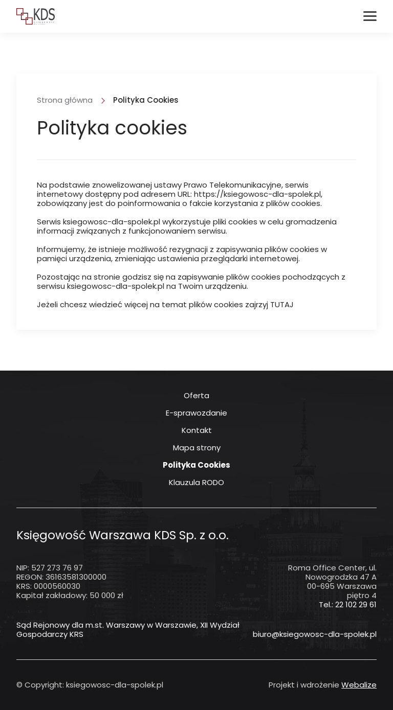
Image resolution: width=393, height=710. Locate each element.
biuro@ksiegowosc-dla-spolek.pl (315, 634)
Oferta (196, 395)
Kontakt (197, 430)
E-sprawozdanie (196, 413)
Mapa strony (197, 447)
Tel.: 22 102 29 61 (348, 604)
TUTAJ (282, 304)
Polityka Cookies (196, 465)
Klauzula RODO (196, 482)
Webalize (359, 684)
